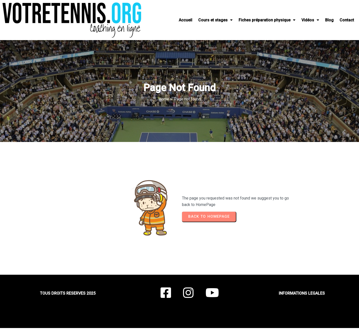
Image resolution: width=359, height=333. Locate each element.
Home (164, 99)
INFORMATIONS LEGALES (302, 293)
